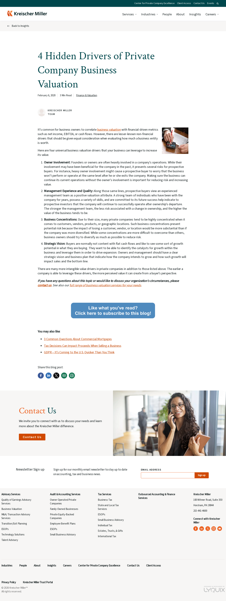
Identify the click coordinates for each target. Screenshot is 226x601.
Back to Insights (20, 26)
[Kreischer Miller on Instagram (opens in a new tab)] (213, 528)
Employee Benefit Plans (63, 524)
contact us (44, 285)
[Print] (72, 378)
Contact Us (199, 3)
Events (210, 3)
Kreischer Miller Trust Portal (38, 582)
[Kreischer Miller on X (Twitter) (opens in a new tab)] (207, 528)
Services (128, 14)
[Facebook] (41, 378)
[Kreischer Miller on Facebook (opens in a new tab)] (195, 528)
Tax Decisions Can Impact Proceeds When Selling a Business (82, 346)
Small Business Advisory (63, 534)
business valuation (109, 129)
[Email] (64, 378)
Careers (211, 14)
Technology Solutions (13, 534)
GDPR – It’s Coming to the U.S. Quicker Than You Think (79, 352)
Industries (148, 14)
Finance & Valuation (86, 95)
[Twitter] (56, 378)
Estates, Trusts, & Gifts (110, 531)
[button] (218, 3)
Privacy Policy (8, 582)
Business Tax (105, 500)
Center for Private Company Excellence (154, 3)
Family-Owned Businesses (64, 509)
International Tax (107, 536)
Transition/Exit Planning (14, 524)
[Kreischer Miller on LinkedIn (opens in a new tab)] (201, 528)
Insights (195, 14)
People (167, 14)
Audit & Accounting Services (65, 494)
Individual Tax (105, 525)
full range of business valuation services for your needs (105, 285)
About (180, 14)
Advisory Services (10, 494)
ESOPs (5, 529)
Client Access (184, 3)
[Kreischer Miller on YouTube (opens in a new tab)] (219, 528)
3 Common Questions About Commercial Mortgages (78, 339)
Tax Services (104, 494)
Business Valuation (11, 509)
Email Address (151, 470)
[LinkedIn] (48, 378)
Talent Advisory (9, 540)
